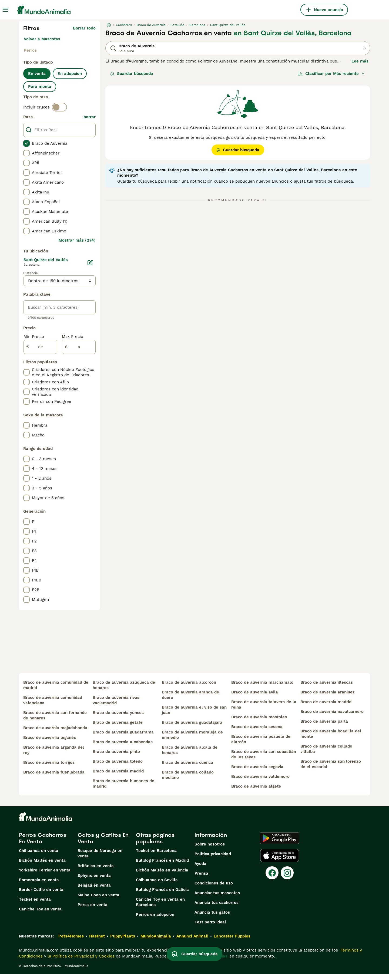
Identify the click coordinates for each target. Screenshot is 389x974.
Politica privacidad (212, 853)
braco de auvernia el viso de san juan (194, 710)
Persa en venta (93, 904)
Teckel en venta (35, 899)
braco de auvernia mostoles (259, 717)
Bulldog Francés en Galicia (162, 889)
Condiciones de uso (213, 883)
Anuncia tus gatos (212, 912)
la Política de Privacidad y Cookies (80, 956)
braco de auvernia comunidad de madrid (55, 685)
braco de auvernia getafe (118, 722)
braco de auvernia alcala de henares (189, 750)
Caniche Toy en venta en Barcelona (160, 902)
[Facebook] (272, 872)
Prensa (201, 873)
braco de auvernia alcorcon (189, 682)
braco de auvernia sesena (257, 726)
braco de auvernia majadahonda (55, 727)
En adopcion (70, 73)
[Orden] (331, 73)
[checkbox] (26, 143)
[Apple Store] (279, 855)
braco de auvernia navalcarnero (332, 711)
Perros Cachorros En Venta (42, 838)
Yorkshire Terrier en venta (45, 870)
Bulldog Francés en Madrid (162, 860)
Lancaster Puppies (232, 936)
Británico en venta (96, 865)
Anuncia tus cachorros (216, 902)
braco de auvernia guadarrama (123, 732)
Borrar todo (84, 28)
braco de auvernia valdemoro (260, 776)
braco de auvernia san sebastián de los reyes (263, 754)
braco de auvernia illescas (326, 682)
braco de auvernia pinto (116, 751)
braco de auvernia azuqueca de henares (124, 685)
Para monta (39, 86)
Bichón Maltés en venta (42, 860)
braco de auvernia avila (254, 692)
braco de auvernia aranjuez (327, 692)
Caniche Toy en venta (40, 909)
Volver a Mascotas (42, 39)
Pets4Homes (71, 936)
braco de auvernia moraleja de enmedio (192, 735)
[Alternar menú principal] (5, 9)
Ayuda (200, 863)
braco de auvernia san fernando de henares (55, 715)
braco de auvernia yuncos (118, 712)
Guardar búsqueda (131, 73)
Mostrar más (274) (77, 240)
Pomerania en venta (39, 879)
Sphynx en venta (94, 875)
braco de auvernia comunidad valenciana (52, 700)
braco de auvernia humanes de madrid (123, 783)
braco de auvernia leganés (49, 737)
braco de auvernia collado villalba (326, 749)
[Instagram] (287, 872)
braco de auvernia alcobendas (123, 741)
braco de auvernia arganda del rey (53, 750)
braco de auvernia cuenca (187, 762)
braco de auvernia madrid (118, 771)
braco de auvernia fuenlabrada (54, 772)
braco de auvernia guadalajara (192, 722)
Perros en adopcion (155, 914)
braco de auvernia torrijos (49, 762)
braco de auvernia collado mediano (188, 775)
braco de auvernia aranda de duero (190, 695)
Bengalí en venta (94, 885)
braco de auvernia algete (256, 786)
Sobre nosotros (209, 844)
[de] (40, 347)
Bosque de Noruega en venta (100, 853)
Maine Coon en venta (98, 895)
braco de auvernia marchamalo (262, 682)
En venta (37, 73)
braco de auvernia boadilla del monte (330, 734)
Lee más (359, 61)
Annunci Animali (192, 936)
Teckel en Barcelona (156, 850)
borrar (89, 116)
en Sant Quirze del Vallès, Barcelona (292, 33)
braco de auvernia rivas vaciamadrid (116, 700)
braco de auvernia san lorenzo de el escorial (330, 764)
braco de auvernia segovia (257, 766)
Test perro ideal (210, 922)
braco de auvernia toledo (118, 761)
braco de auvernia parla (324, 721)
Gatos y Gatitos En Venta (103, 838)
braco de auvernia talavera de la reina (263, 704)
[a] (79, 347)
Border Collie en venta (41, 889)
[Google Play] (279, 838)
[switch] (59, 107)
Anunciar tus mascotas (217, 892)
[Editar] (90, 262)
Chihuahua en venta (38, 850)
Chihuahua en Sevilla (157, 879)
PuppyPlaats (122, 936)
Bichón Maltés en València (162, 870)
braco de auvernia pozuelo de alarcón (260, 739)
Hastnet (97, 936)
